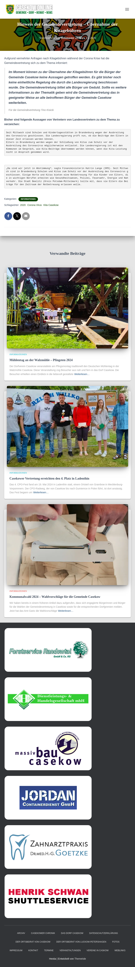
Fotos (115, 942)
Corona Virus (34, 205)
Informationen (28, 199)
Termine (49, 950)
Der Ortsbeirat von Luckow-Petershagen (81, 942)
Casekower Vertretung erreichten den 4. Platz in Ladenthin (49, 478)
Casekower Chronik (43, 933)
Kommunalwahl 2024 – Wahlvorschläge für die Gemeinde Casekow (54, 597)
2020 (23, 205)
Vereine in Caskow (98, 950)
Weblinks (119, 950)
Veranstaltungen (70, 950)
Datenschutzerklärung (103, 933)
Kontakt (33, 950)
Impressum (16, 950)
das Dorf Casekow (72, 933)
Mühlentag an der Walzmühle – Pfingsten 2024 (41, 360)
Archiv (21, 933)
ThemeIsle (80, 958)
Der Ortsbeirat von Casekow (33, 942)
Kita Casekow (51, 205)
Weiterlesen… (82, 374)
